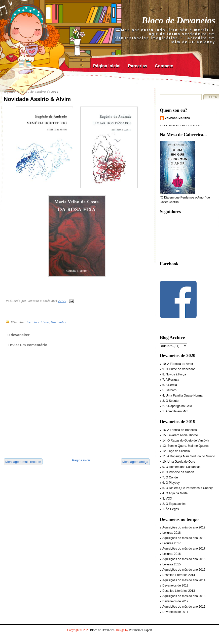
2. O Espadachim (174, 504)
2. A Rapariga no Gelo (177, 406)
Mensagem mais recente (23, 462)
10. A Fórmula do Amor (177, 364)
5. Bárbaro (169, 390)
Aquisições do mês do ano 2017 (183, 548)
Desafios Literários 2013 (178, 591)
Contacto (164, 66)
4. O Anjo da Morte (175, 493)
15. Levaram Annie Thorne (180, 435)
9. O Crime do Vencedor (178, 369)
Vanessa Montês (177, 118)
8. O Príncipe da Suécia (178, 472)
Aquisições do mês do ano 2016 (183, 559)
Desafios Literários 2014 (178, 575)
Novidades (58, 322)
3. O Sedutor (170, 401)
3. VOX (167, 498)
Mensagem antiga (135, 462)
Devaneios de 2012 (175, 601)
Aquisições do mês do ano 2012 (183, 606)
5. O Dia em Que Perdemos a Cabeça (187, 488)
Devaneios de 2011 (175, 612)
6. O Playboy (171, 482)
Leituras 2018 (171, 532)
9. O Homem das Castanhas (181, 467)
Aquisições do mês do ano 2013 (183, 596)
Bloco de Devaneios (178, 20)
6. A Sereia (169, 385)
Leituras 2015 (171, 564)
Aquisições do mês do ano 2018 (183, 538)
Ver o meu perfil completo (181, 125)
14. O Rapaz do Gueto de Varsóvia (185, 440)
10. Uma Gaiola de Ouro (178, 461)
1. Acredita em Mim (175, 411)
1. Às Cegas (170, 509)
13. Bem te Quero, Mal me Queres (185, 446)
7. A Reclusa (170, 379)
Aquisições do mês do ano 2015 (183, 569)
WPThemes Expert (140, 630)
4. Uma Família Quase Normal (182, 395)
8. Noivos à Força (174, 374)
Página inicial (107, 66)
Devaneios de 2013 (175, 585)
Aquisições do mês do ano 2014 (183, 580)
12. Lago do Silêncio (176, 451)
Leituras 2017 (171, 543)
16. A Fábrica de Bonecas (179, 430)
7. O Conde (170, 477)
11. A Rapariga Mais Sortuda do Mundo (188, 456)
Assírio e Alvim (38, 322)
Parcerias (138, 66)
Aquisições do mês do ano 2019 (183, 527)
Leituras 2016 (171, 554)
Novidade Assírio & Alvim (37, 99)
